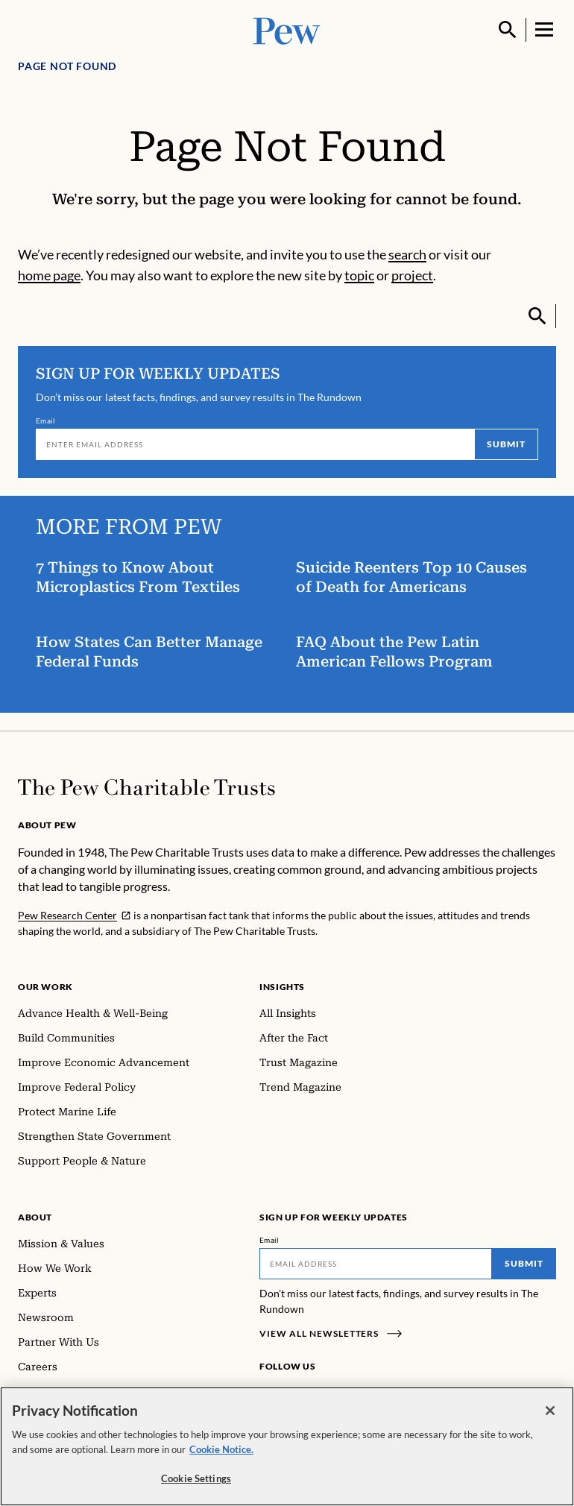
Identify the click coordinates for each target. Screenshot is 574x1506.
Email (46, 420)
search (407, 254)
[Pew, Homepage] (287, 29)
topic (359, 275)
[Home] (146, 787)
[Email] (255, 444)
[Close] (550, 1412)
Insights (282, 986)
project (412, 275)
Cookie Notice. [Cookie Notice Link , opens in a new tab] (221, 1451)
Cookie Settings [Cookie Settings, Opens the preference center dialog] (196, 1480)
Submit (506, 444)
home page (49, 275)
